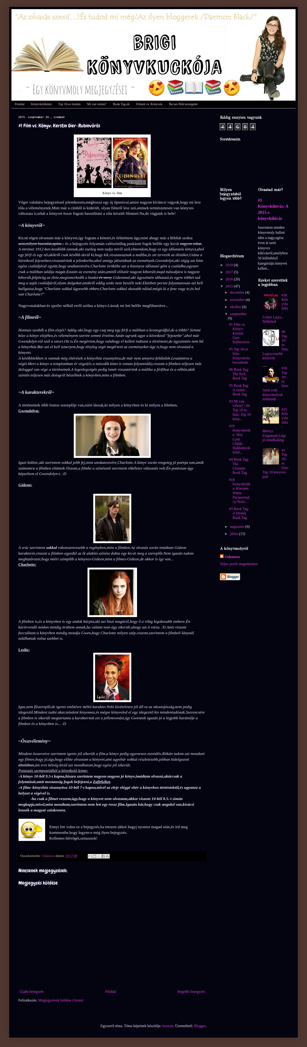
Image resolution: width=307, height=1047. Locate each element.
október (236, 307)
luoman (167, 1026)
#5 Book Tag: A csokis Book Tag (239, 390)
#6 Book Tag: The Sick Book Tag (239, 374)
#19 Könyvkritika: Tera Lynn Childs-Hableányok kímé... (239, 439)
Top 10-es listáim (69, 104)
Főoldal (20, 104)
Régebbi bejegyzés (191, 991)
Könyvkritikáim (41, 104)
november (238, 300)
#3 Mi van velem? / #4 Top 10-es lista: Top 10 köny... (240, 410)
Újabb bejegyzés (31, 991)
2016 (230, 279)
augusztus (237, 527)
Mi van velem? (96, 104)
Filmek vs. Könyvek (149, 104)
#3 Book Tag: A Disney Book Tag (239, 513)
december (237, 292)
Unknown (232, 557)
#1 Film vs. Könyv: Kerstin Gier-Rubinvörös (239, 333)
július (234, 534)
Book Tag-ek (121, 104)
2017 (230, 272)
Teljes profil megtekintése (239, 564)
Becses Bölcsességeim (183, 104)
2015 (230, 286)
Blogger (200, 1026)
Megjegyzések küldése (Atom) (60, 1000)
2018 (230, 265)
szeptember (238, 314)
